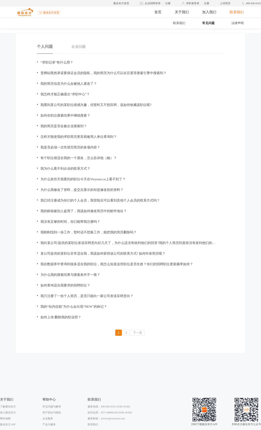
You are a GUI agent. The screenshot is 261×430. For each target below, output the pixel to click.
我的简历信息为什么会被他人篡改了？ (68, 83)
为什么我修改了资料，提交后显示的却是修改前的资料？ (81, 190)
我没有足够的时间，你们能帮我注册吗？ (70, 221)
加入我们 (209, 12)
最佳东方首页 (121, 3)
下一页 (137, 332)
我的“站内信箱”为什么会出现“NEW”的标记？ (73, 306)
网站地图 (5, 418)
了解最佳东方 (8, 406)
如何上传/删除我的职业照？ (60, 317)
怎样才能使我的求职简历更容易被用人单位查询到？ (78, 136)
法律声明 (237, 23)
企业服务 (47, 418)
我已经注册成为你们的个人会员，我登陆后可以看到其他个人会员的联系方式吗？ (100, 200)
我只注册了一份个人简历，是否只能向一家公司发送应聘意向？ (86, 296)
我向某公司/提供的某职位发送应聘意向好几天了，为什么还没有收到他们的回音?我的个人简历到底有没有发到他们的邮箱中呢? (129, 243)
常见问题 (208, 23)
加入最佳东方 (8, 412)
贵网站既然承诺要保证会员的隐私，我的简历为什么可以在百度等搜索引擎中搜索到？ (103, 73)
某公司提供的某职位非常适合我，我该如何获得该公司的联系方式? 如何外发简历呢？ (102, 253)
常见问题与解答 (51, 406)
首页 (157, 12)
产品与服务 (49, 424)
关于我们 (182, 12)
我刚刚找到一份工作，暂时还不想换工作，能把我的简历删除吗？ (88, 232)
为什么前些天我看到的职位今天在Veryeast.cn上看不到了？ (83, 179)
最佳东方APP (7, 424)
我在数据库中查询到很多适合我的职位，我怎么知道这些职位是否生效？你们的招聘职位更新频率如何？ (116, 264)
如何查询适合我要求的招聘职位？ (65, 285)
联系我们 (237, 12)
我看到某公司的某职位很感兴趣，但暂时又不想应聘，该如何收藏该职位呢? (96, 105)
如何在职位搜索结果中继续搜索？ (65, 115)
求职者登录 (192, 3)
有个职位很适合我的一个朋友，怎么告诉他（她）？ (78, 158)
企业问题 (78, 46)
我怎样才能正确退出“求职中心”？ (65, 94)
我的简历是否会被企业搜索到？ (63, 126)
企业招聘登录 (153, 3)
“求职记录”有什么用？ (56, 62)
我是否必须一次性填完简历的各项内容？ (70, 147)
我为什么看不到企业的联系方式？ (65, 168)
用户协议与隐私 (51, 412)
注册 (168, 3)
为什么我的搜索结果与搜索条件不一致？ (70, 274)
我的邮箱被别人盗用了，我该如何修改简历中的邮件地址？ (83, 211)
